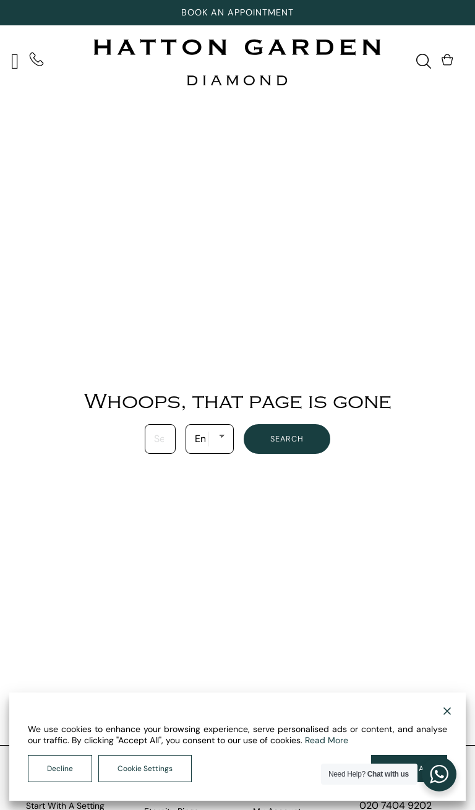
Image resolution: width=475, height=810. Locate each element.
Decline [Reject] (60, 768)
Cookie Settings (145, 768)
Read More (326, 740)
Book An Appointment (237, 12)
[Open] (15, 61)
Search (287, 438)
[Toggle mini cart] (448, 60)
